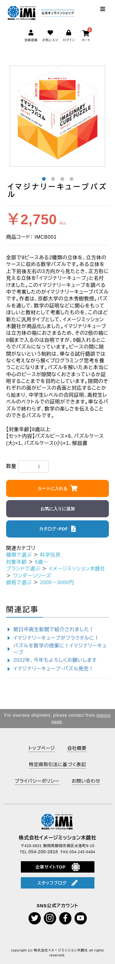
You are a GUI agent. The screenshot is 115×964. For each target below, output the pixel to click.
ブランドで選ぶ (23, 568)
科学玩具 (50, 554)
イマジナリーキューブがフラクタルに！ (56, 638)
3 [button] (62, 179)
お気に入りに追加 (57, 508)
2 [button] (53, 179)
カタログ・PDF (53, 528)
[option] (57, 113)
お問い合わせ (86, 781)
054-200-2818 (43, 851)
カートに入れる (52, 488)
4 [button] (71, 179)
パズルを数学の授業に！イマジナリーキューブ (60, 649)
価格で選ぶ (19, 582)
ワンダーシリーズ (32, 575)
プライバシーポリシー (37, 781)
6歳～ (41, 562)
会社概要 (76, 748)
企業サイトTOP (57, 867)
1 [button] (44, 179)
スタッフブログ (57, 883)
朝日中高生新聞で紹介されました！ (53, 629)
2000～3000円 (57, 582)
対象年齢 (16, 562)
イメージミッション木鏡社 (77, 568)
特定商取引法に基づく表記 (57, 764)
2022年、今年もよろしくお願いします (55, 660)
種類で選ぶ (19, 554)
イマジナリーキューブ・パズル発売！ (53, 668)
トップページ (42, 748)
